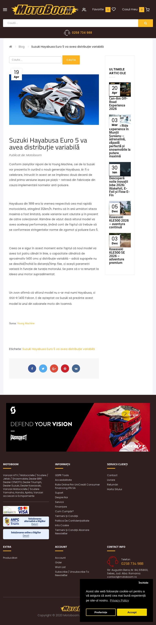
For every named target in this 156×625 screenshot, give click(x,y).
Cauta (71, 60)
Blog (22, 47)
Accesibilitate (63, 480)
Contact (112, 475)
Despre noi (61, 497)
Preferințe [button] (100, 612)
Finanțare (61, 506)
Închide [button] (143, 582)
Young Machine (26, 323)
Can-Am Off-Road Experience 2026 (118, 103)
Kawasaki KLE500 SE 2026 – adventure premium (117, 255)
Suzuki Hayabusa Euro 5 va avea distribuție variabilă (67, 47)
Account (60, 557)
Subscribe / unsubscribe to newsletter (72, 573)
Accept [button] (131, 612)
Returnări (112, 484)
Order (58, 562)
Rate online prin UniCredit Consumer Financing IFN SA (77, 486)
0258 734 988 (82, 33)
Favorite (98, 9)
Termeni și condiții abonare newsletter (72, 531)
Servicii (59, 502)
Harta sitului (114, 489)
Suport (59, 492)
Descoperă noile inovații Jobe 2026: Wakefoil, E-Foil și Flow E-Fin (119, 186)
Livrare (111, 480)
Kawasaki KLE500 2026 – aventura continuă (119, 222)
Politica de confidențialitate (72, 520)
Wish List (60, 567)
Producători (10, 557)
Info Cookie (62, 525)
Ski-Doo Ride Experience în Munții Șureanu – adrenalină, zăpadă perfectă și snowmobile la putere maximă (119, 141)
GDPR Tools (62, 475)
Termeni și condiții (66, 516)
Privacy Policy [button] (119, 600)
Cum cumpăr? (64, 511)
